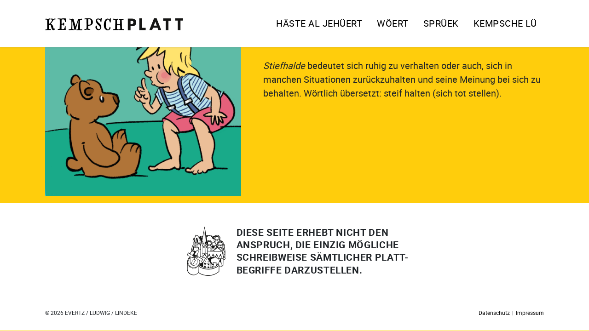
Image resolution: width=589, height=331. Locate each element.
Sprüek (441, 23)
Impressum (530, 312)
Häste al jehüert (319, 23)
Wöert (393, 23)
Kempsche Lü (505, 23)
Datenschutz (494, 312)
